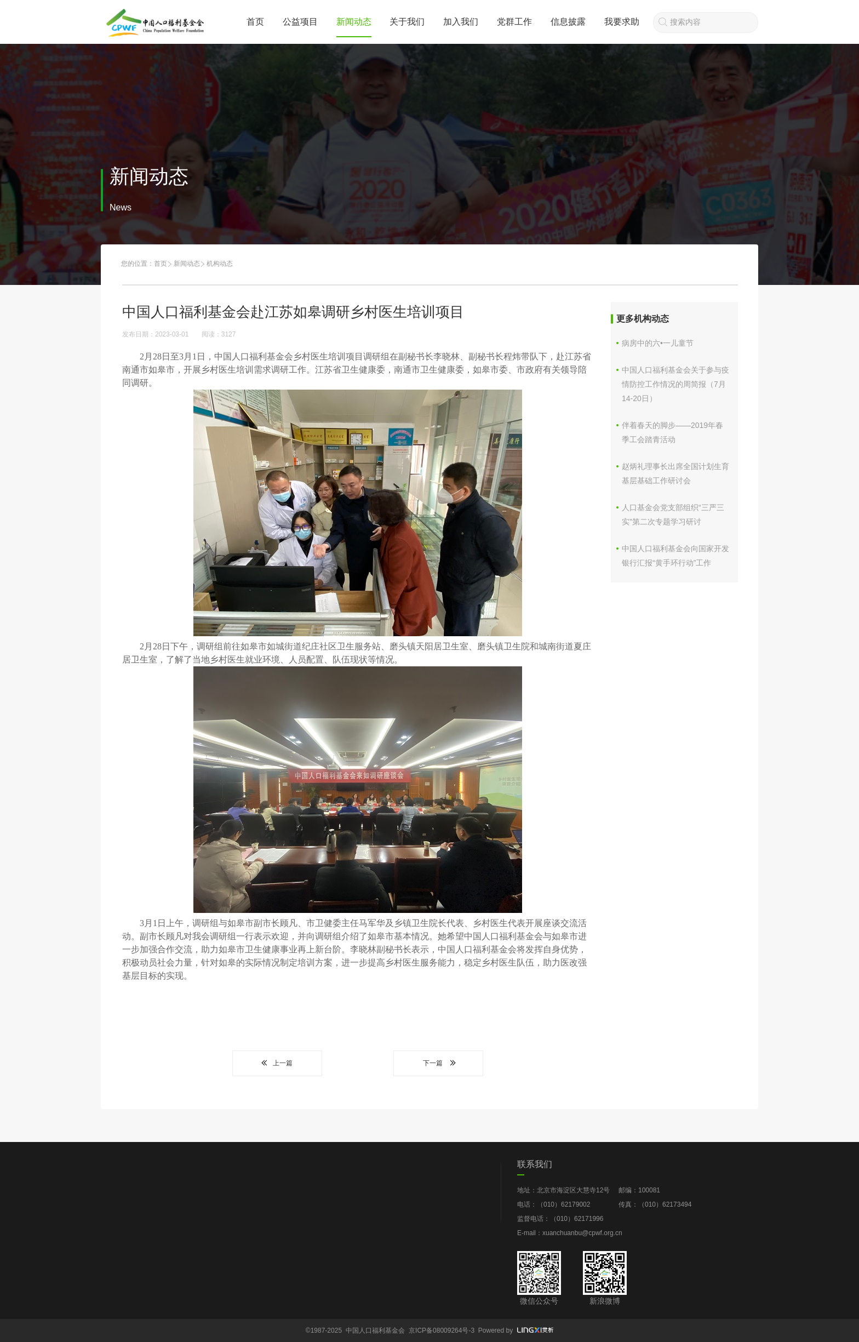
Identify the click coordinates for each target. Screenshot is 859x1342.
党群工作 (514, 21)
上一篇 (277, 1063)
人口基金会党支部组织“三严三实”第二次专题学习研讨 (673, 514)
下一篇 (438, 1063)
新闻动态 (353, 21)
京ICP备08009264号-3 (441, 1330)
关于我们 (407, 21)
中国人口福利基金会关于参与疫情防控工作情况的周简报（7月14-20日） (675, 384)
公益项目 (300, 21)
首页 (255, 21)
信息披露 (568, 21)
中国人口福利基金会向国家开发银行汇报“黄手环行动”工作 (675, 555)
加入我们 (460, 21)
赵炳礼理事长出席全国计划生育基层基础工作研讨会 (675, 473)
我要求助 (621, 21)
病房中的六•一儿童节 (658, 343)
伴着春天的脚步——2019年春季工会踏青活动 (672, 432)
